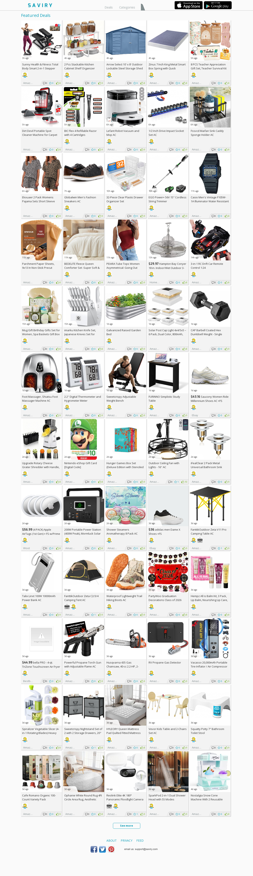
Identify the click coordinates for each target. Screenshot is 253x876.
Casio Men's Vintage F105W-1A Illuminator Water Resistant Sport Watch (210, 201)
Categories (127, 7)
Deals (109, 7)
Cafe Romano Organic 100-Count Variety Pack (39, 797)
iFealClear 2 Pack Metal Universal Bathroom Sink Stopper (206, 467)
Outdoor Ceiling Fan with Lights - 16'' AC (164, 465)
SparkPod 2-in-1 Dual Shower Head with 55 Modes (167, 797)
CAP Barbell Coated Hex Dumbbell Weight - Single (206, 332)
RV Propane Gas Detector (165, 662)
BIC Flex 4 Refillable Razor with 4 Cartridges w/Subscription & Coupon (80, 135)
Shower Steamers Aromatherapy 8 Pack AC (122, 531)
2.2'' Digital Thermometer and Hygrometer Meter (82, 398)
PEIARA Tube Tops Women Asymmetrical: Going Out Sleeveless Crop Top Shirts (123, 268)
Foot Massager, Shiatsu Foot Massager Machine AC (40, 398)
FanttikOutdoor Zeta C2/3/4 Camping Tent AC (81, 598)
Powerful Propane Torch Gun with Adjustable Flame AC (82, 664)
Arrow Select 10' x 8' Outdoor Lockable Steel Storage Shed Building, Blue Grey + (124, 68)
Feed (140, 840)
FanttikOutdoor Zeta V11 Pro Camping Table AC (208, 531)
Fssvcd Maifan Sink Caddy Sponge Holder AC (207, 133)
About (111, 840)
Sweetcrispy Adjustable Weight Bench (121, 398)
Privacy (126, 840)
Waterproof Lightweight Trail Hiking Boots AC (124, 598)
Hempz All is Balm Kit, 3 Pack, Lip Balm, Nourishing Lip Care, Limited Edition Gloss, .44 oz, (209, 600)
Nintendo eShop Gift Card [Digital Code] (80, 465)
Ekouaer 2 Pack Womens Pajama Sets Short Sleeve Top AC (38, 201)
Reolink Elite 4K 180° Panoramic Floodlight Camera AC (124, 799)
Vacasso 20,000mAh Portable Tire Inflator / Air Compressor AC (209, 666)
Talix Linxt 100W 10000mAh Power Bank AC (39, 598)
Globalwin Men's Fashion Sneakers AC (80, 199)
